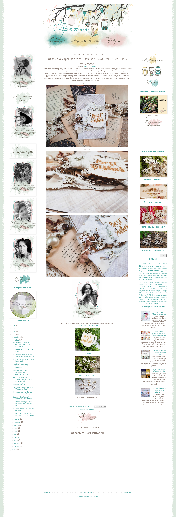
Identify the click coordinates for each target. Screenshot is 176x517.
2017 (14, 334)
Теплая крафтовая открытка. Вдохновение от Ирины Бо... (24, 414)
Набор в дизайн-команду (158, 278)
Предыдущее (127, 492)
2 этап (142, 263)
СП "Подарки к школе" (154, 288)
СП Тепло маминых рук (153, 299)
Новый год (156, 280)
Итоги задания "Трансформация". (159, 313)
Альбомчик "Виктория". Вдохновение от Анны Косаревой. (22, 344)
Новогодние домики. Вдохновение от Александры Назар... (21, 372)
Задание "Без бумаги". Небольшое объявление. (23, 398)
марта (16, 440)
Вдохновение (90, 409)
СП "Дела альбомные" (154, 284)
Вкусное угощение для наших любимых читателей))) (159, 352)
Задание (142, 271)
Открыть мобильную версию (87, 496)
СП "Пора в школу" (160, 291)
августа (16, 425)
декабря (17, 337)
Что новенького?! (152, 304)
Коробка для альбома (160, 273)
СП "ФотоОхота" (159, 293)
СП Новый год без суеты (148, 297)
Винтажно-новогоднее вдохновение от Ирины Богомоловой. (22, 379)
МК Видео (143, 277)
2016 (14, 450)
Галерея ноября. (19, 384)
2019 (14, 328)
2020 (14, 325)
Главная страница (87, 492)
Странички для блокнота (159, 301)
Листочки (87, 353)
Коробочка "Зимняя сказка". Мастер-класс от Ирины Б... (24, 355)
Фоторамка (142, 304)
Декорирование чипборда (147, 268)
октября (17, 419)
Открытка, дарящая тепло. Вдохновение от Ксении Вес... (22, 403)
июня (16, 431)
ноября (16, 340)
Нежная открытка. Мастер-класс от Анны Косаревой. (23, 393)
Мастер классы (160, 275)
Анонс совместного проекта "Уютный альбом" (23, 388)
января (16, 446)
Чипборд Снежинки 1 (87, 375)
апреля (16, 437)
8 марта (163, 263)
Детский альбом (162, 268)
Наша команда (145, 280)
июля (16, 428)
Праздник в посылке (154, 282)
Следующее (46, 492)
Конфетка (149, 273)
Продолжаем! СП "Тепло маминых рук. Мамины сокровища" (159, 333)
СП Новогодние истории (158, 295)
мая (15, 434)
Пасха (145, 282)
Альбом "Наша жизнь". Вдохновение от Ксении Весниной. (22, 366)
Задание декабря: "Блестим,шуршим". (159, 370)
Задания (149, 271)
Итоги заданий (160, 271)
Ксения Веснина (90, 66)
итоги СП (142, 273)
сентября (17, 422)
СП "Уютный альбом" (146, 293)
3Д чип (152, 263)
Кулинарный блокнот (145, 275)
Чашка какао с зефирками (87, 326)
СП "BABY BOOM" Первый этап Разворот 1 (159, 391)
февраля (17, 443)
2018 (14, 331)
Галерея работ (161, 266)
